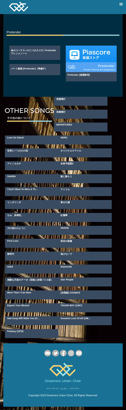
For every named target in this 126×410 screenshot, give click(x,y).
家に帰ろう (66, 176)
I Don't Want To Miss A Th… (22, 189)
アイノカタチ (14, 163)
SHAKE (65, 228)
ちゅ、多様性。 (15, 215)
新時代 (10, 254)
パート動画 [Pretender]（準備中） (29, 68)
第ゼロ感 (65, 202)
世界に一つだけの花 (17, 150)
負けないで (66, 254)
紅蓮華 (64, 215)
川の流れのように (16, 228)
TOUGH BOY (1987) (71, 305)
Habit (10, 266)
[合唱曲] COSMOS (70, 292)
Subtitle (11, 176)
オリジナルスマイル (71, 150)
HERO (64, 137)
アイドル (65, 189)
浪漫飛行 (60, 99)
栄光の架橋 (66, 241)
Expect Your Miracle (18, 305)
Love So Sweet (15, 137)
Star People (67, 279)
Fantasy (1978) (15, 331)
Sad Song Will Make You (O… (23, 318)
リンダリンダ (14, 202)
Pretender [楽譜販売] (78, 75)
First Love (12, 241)
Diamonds (66, 266)
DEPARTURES (64, 124)
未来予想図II (67, 163)
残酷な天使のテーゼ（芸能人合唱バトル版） (30, 279)
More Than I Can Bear (19, 292)
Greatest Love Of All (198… (76, 318)
